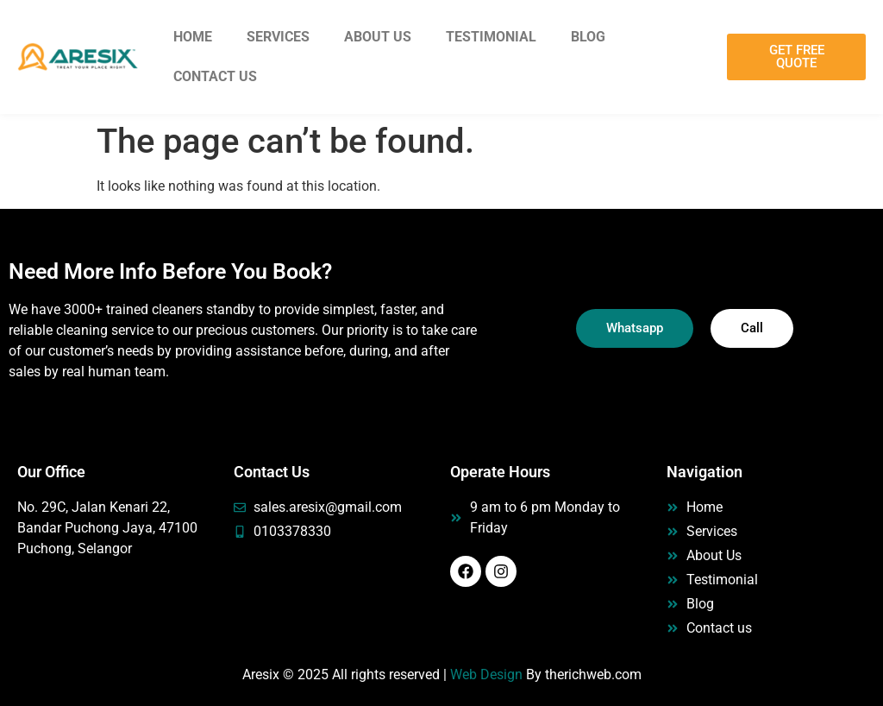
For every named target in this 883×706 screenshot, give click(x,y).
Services (278, 36)
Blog (588, 36)
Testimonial (491, 36)
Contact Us (215, 76)
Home (192, 36)
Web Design (486, 674)
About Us (377, 36)
